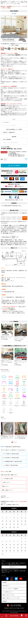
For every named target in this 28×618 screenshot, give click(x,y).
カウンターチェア (4, 390)
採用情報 (4, 601)
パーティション (4, 403)
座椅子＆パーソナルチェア (17, 403)
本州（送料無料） (7, 139)
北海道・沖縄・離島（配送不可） (10, 142)
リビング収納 (24, 377)
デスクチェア (17, 390)
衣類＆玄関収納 (17, 396)
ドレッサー (10, 403)
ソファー (4, 377)
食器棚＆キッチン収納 (17, 383)
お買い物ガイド (6, 585)
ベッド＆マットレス (11, 396)
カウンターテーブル (24, 383)
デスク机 (10, 390)
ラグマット (24, 396)
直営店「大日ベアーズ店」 (8, 595)
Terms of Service (13, 612)
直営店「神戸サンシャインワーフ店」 (11, 598)
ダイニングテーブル (4, 383)
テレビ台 (17, 377)
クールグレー (6, 122)
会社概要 (4, 582)
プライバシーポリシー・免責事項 (10, 588)
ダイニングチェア (11, 383)
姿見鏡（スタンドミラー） (24, 403)
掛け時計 (24, 390)
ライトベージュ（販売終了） (9, 125)
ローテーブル (10, 377)
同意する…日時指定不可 (8, 132)
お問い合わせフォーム (14, 567)
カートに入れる (15, 165)
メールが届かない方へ (7, 591)
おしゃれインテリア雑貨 (11, 410)
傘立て (4, 410)
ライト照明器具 (4, 396)
